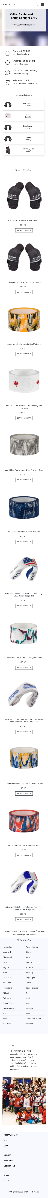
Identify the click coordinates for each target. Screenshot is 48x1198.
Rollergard (7, 988)
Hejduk (6, 967)
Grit (27, 993)
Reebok (28, 962)
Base (5, 973)
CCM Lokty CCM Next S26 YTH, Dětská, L (24, 220)
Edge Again (30, 978)
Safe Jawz (7, 998)
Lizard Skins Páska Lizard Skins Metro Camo (24, 845)
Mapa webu (9, 1160)
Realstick (29, 1024)
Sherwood (7, 957)
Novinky (7, 1140)
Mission (28, 998)
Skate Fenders (31, 988)
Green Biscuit (9, 1003)
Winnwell (7, 952)
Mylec (27, 1003)
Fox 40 (28, 983)
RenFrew (29, 967)
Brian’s (28, 952)
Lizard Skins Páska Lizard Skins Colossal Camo (24, 784)
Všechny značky (11, 1135)
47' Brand (7, 1024)
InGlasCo (7, 978)
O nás (6, 1175)
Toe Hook (29, 1008)
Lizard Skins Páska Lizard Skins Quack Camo (24, 658)
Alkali (27, 1014)
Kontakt (7, 1180)
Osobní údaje (9, 1166)
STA (5, 1014)
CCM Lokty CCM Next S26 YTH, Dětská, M (24, 282)
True (5, 1019)
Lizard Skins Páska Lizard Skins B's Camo (24, 344)
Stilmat (6, 993)
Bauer (28, 957)
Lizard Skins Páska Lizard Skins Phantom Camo (24, 470)
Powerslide (7, 947)
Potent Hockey (31, 947)
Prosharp (29, 973)
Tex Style (7, 983)
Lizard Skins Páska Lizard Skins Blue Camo (24, 532)
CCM (5, 962)
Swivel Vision (8, 1008)
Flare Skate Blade (33, 1019)
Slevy (6, 1146)
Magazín (7, 1155)
